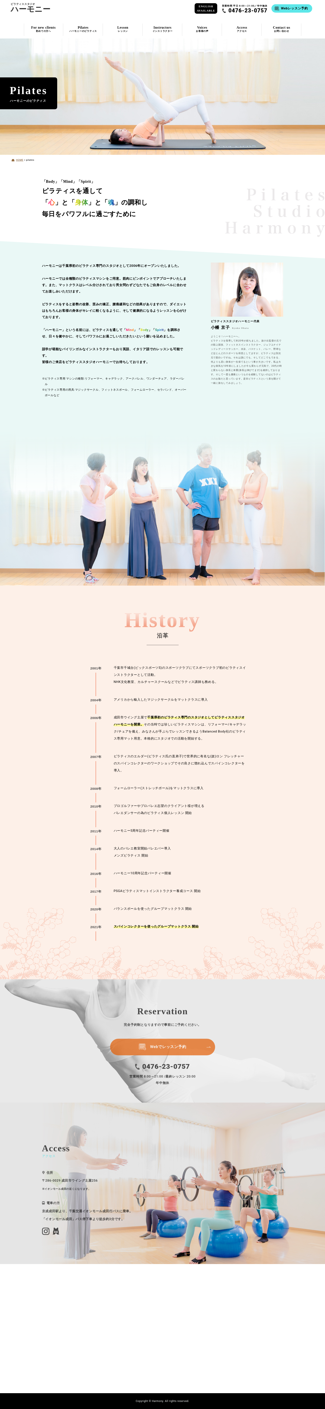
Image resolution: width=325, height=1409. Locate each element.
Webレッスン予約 (294, 8)
